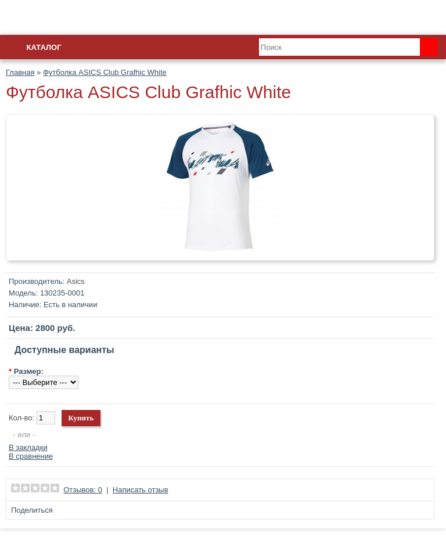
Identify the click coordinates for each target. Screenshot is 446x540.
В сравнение (31, 456)
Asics (76, 281)
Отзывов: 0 (82, 489)
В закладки (28, 447)
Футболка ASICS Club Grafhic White (105, 72)
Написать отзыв (140, 489)
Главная (20, 72)
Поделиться (32, 510)
